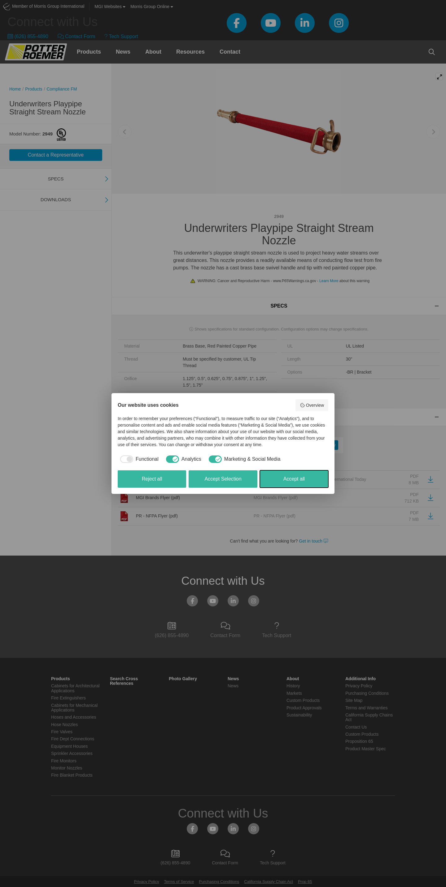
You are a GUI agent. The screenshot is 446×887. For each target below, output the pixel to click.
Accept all (294, 478)
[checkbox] (138, 459)
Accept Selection (222, 478)
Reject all (152, 478)
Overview (312, 405)
